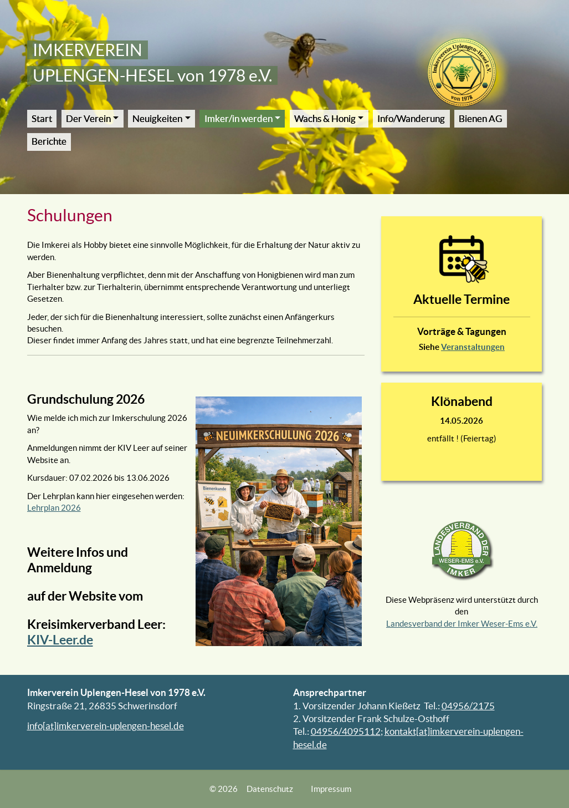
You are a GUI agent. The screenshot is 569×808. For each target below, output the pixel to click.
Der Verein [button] (88, 119)
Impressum (331, 789)
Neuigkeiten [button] (157, 119)
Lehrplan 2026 (54, 507)
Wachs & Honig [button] (325, 119)
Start (42, 119)
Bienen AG (480, 119)
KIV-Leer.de (60, 640)
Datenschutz (270, 789)
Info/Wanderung (411, 119)
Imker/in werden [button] (238, 119)
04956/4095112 (346, 731)
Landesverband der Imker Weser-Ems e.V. (461, 623)
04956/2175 (468, 706)
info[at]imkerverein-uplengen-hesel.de (105, 726)
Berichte (49, 141)
